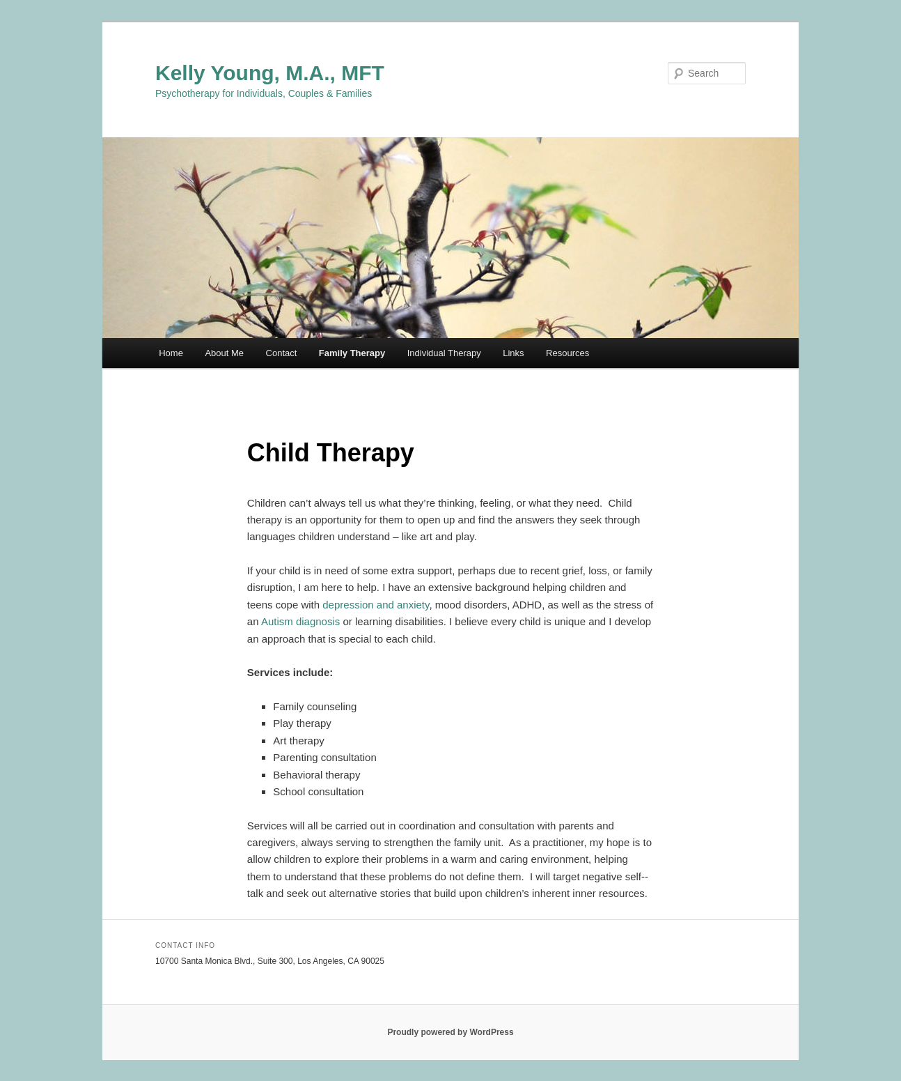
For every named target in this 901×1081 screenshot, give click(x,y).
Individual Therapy (444, 353)
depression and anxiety (375, 605)
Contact (281, 353)
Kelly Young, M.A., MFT (269, 72)
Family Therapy (352, 353)
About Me (224, 353)
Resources (567, 353)
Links (513, 353)
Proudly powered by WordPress (450, 1032)
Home (171, 353)
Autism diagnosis (300, 621)
